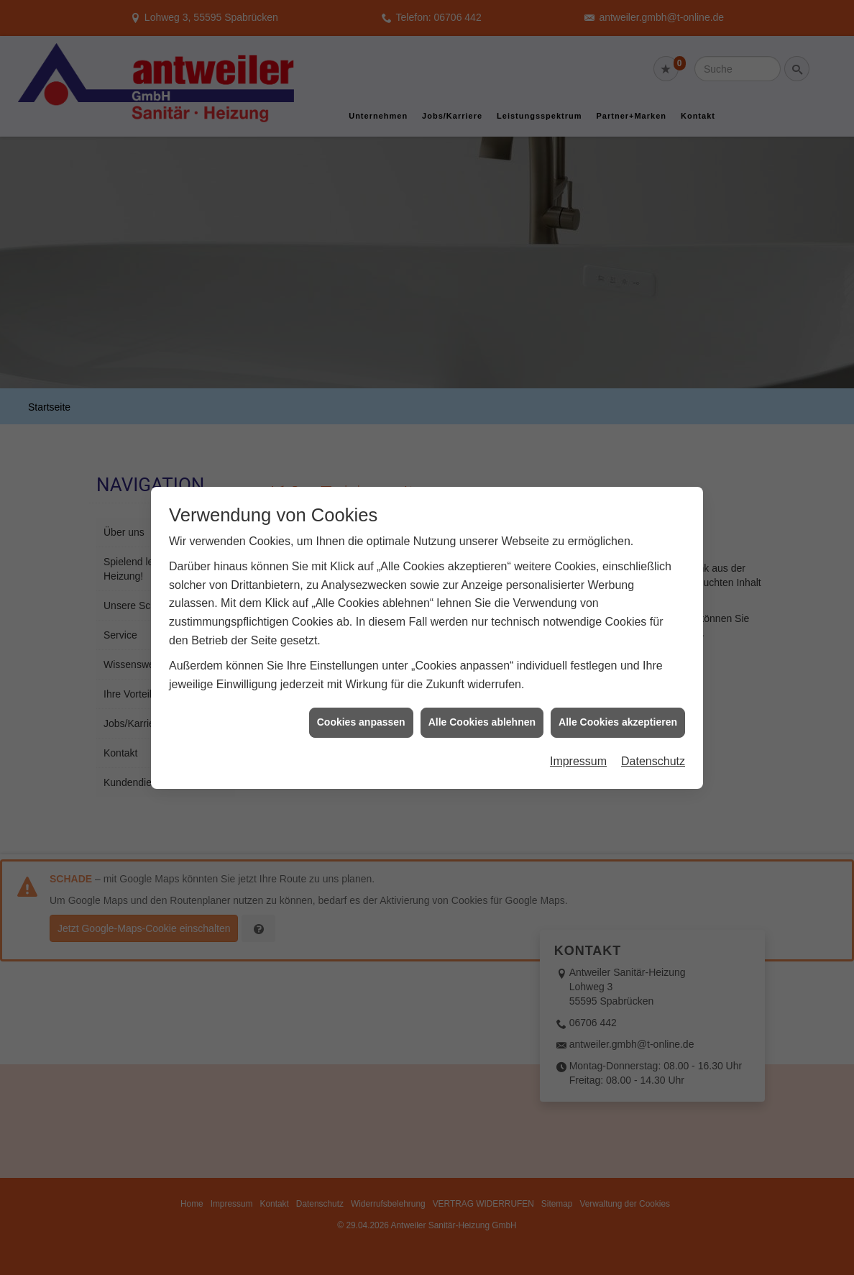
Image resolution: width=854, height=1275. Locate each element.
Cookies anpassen (361, 694)
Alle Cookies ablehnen (482, 694)
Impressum (578, 732)
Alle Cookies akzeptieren (618, 694)
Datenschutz (653, 732)
